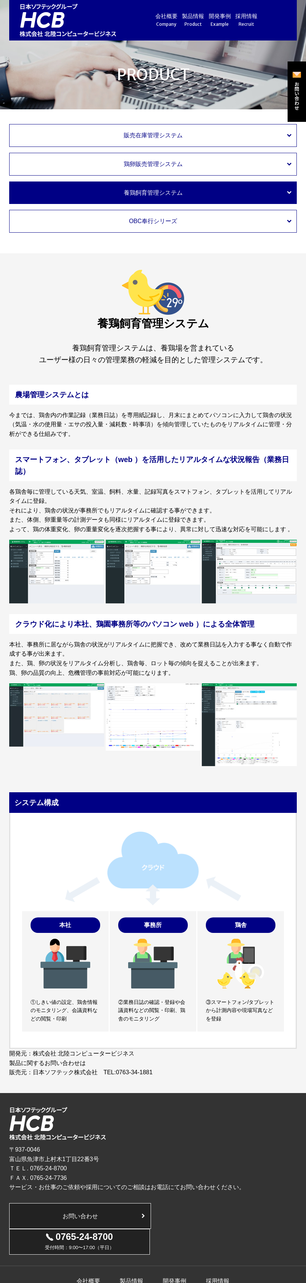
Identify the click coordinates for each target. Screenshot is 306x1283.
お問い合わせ (79, 1216)
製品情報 (193, 20)
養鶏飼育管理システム (153, 193)
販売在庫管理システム (153, 135)
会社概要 (166, 20)
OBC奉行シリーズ (153, 221)
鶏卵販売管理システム (153, 164)
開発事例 (220, 20)
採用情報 (246, 20)
